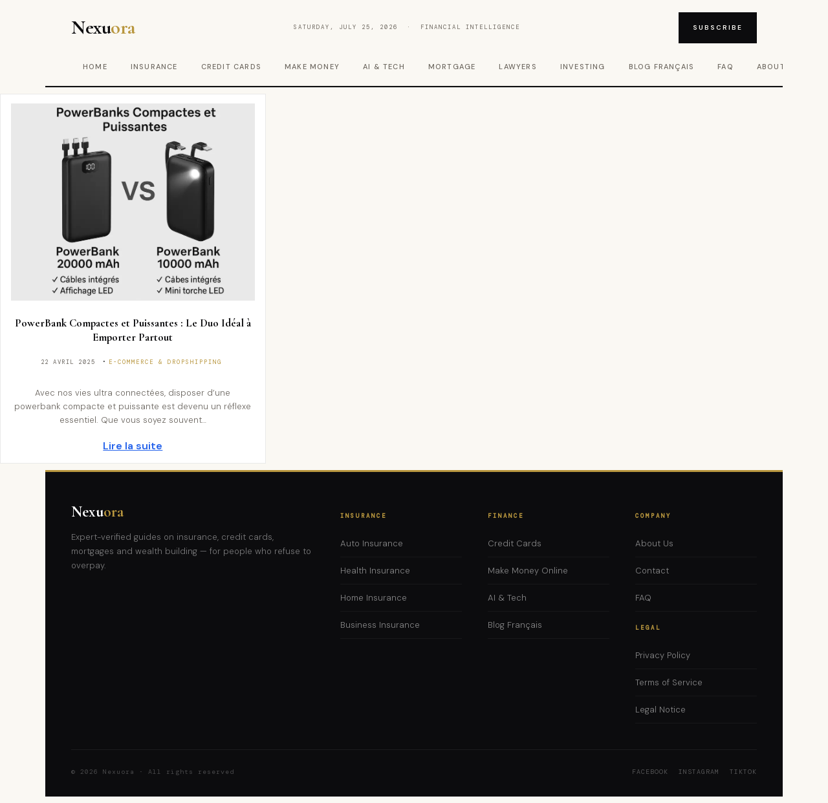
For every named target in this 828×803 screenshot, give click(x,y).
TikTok (743, 771)
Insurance (154, 66)
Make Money (312, 66)
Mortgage (452, 66)
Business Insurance (380, 624)
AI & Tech (384, 66)
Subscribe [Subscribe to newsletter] (718, 27)
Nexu (97, 511)
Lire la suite (132, 446)
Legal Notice (660, 709)
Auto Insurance (371, 543)
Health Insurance (375, 570)
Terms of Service (669, 682)
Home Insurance (373, 597)
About (771, 66)
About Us (654, 543)
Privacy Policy (662, 655)
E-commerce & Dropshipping (165, 362)
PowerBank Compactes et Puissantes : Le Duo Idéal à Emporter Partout (133, 330)
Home (95, 66)
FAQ (725, 66)
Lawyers (517, 66)
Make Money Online (528, 570)
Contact (652, 570)
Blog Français (662, 66)
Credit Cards (231, 66)
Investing (582, 66)
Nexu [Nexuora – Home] (103, 28)
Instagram (699, 771)
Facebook (650, 771)
